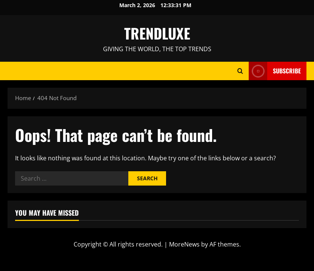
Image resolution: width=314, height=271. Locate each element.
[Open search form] (240, 71)
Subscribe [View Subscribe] (275, 71)
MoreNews (184, 244)
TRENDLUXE (157, 33)
